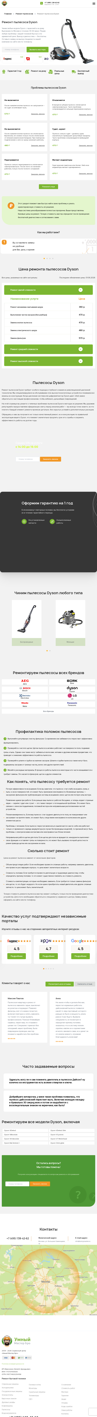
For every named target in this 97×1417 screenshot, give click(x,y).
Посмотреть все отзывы (59, 984)
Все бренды (48, 711)
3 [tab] (50, 258)
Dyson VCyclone (57, 1135)
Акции (63, 1399)
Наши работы (66, 1410)
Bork (72, 681)
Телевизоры (34, 1395)
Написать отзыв (84, 984)
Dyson (72, 689)
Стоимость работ (68, 1388)
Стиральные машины (10, 1384)
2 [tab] (47, 258)
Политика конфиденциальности (13, 1364)
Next (52, 59)
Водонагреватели (9, 1413)
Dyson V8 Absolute (11, 1139)
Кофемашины (7, 1406)
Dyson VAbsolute (10, 1135)
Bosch (25, 689)
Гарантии (64, 1395)
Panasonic (72, 705)
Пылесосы (6, 1409)
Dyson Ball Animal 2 (11, 1143)
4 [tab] (52, 258)
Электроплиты (7, 1395)
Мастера (64, 1392)
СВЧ (30, 1399)
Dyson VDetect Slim (58, 1130)
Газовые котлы (35, 1385)
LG (72, 698)
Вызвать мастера (38, 49)
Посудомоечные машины (12, 1391)
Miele (25, 705)
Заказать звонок (38, 114)
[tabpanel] (48, 246)
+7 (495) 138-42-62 (52, 2)
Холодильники (8, 1388)
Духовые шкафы (8, 1402)
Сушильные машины (37, 1392)
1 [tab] (44, 258)
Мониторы (33, 1388)
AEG (25, 682)
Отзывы (64, 1403)
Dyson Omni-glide (57, 1143)
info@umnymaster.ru (82, 1241)
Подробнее (17, 956)
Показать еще (48, 186)
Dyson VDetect (10, 1130)
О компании (66, 1385)
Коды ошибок (66, 1406)
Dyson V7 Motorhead (59, 1139)
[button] (47, 651)
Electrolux (25, 698)
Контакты (65, 1414)
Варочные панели (9, 1398)
